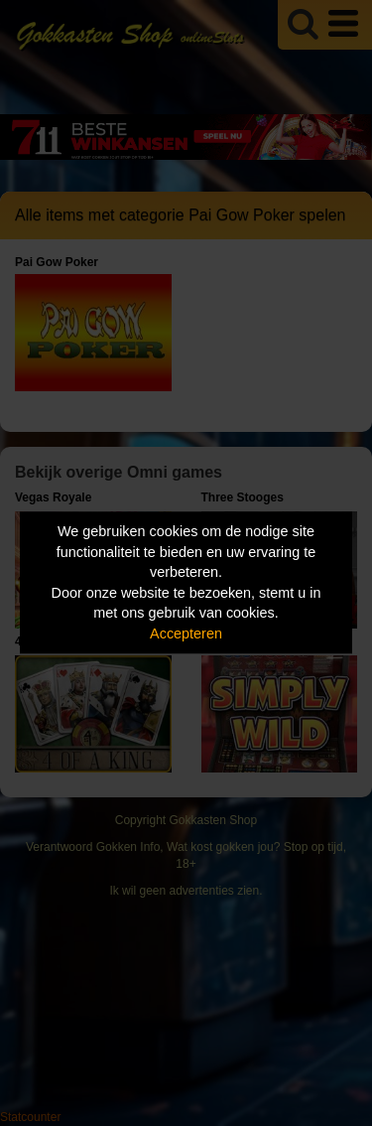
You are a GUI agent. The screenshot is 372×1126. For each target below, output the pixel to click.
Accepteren (186, 633)
